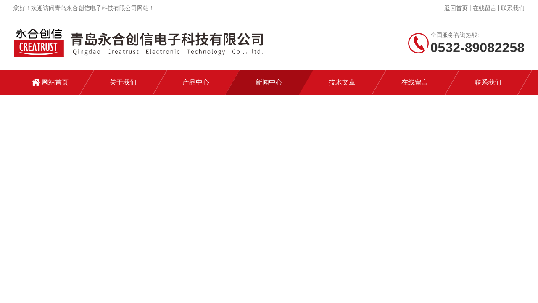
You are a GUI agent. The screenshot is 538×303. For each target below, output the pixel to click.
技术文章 (342, 82)
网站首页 (55, 82)
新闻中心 (269, 82)
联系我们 (513, 8)
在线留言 (484, 8)
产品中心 (195, 82)
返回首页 (456, 8)
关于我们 (123, 82)
